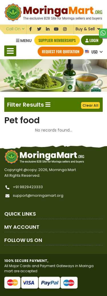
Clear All (90, 105)
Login (91, 40)
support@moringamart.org (38, 195)
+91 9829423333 (28, 187)
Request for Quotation (60, 51)
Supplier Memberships (57, 40)
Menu (24, 40)
